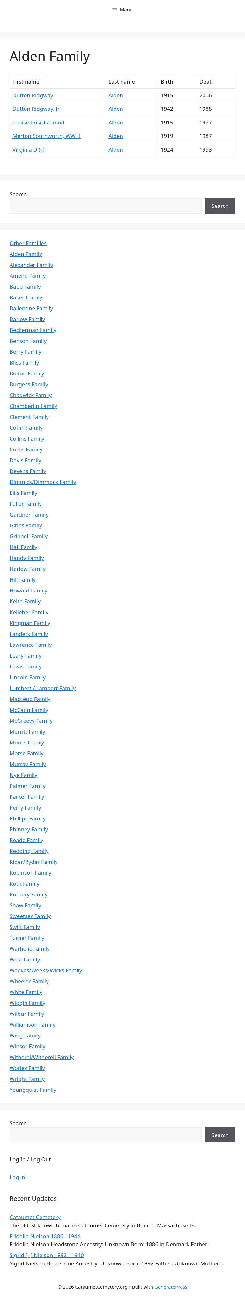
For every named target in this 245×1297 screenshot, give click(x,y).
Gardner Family (29, 514)
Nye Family (23, 775)
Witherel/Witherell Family (42, 1057)
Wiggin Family (27, 1003)
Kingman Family (30, 623)
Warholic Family (30, 948)
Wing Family (25, 1035)
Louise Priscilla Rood (38, 122)
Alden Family (26, 254)
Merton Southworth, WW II (46, 136)
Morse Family (27, 753)
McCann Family (29, 709)
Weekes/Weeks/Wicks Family (46, 970)
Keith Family (25, 601)
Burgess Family (29, 384)
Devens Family (28, 471)
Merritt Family (27, 731)
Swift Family (25, 927)
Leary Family (25, 655)
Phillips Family (28, 818)
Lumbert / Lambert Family (43, 688)
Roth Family (25, 883)
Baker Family (26, 297)
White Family (26, 992)
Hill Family (23, 579)
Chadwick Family (31, 395)
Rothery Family (29, 894)
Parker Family (27, 796)
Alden (115, 95)
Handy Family (27, 558)
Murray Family (28, 764)
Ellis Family (23, 492)
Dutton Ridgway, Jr (36, 108)
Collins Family (27, 438)
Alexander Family (31, 264)
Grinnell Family (29, 536)
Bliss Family (24, 362)
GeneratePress (170, 1287)
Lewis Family (25, 666)
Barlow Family (27, 319)
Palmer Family (28, 785)
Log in (17, 1177)
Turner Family (27, 937)
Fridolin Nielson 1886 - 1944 (45, 1236)
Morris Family (27, 742)
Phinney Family (29, 829)
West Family (25, 959)
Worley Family (27, 1068)
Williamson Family (33, 1024)
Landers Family (29, 633)
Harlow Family (28, 568)
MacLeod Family (30, 699)
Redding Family (29, 851)
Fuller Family (26, 503)
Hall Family (23, 547)
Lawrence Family (31, 644)
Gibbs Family (26, 525)
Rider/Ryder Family (34, 861)
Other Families (28, 243)
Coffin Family (26, 427)
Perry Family (25, 807)
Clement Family (29, 416)
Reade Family (26, 840)
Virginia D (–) (28, 149)
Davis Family (25, 460)
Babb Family (25, 286)
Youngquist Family (33, 1089)
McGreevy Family (31, 720)
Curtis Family (26, 449)
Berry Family (25, 351)
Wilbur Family (27, 1013)
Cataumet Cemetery (35, 1217)
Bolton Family (27, 373)
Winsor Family (27, 1046)
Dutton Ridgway (32, 95)
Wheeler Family (29, 981)
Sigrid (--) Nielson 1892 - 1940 (47, 1255)
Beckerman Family (33, 330)
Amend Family (28, 275)
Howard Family (29, 590)
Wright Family (27, 1078)
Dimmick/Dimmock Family (43, 482)
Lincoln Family (28, 677)
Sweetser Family (30, 916)
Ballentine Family (31, 308)
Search (18, 194)
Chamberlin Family (33, 406)
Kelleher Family (29, 612)
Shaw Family (25, 905)
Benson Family (28, 340)
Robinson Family (30, 872)
